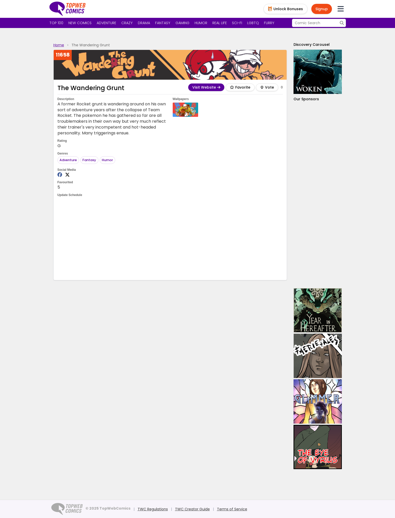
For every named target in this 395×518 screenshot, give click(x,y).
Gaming (182, 22)
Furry (269, 22)
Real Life (219, 22)
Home (58, 45)
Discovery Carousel (312, 44)
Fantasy (162, 22)
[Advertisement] (170, 238)
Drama (144, 22)
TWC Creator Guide (192, 509)
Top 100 (56, 22)
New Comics (80, 22)
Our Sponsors (306, 99)
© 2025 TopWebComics (107, 508)
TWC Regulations (153, 509)
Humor (201, 22)
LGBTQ (253, 22)
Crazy (127, 22)
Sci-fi (237, 22)
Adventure (106, 22)
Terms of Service (232, 509)
